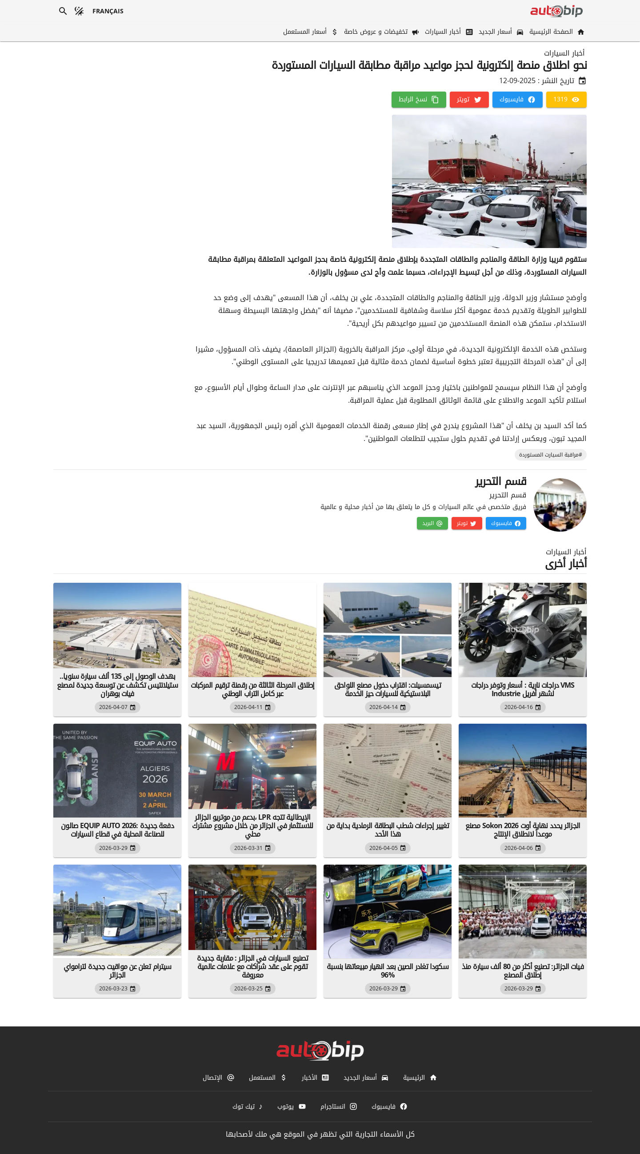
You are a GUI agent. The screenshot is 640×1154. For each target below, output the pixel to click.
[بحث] (63, 11)
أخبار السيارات (564, 53)
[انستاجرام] (338, 1106)
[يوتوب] (291, 1106)
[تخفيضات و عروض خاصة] (380, 32)
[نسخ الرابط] (419, 100)
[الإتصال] (218, 1078)
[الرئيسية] (420, 1078)
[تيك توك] (248, 1106)
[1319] (566, 100)
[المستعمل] (268, 1078)
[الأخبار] (315, 1078)
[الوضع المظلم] (79, 11)
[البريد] (432, 523)
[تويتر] (469, 100)
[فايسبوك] (517, 100)
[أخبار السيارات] (448, 32)
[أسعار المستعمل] (310, 32)
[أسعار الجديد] (500, 32)
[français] (108, 11)
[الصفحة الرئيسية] (556, 32)
